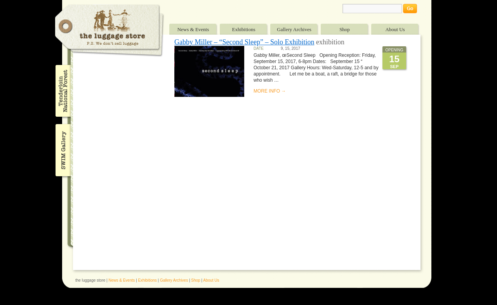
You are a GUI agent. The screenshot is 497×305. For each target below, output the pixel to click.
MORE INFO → (270, 91)
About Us (395, 29)
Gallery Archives (294, 29)
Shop (344, 29)
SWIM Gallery (62, 149)
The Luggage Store (109, 30)
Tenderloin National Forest (62, 90)
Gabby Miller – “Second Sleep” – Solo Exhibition (244, 42)
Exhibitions (243, 29)
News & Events (193, 29)
